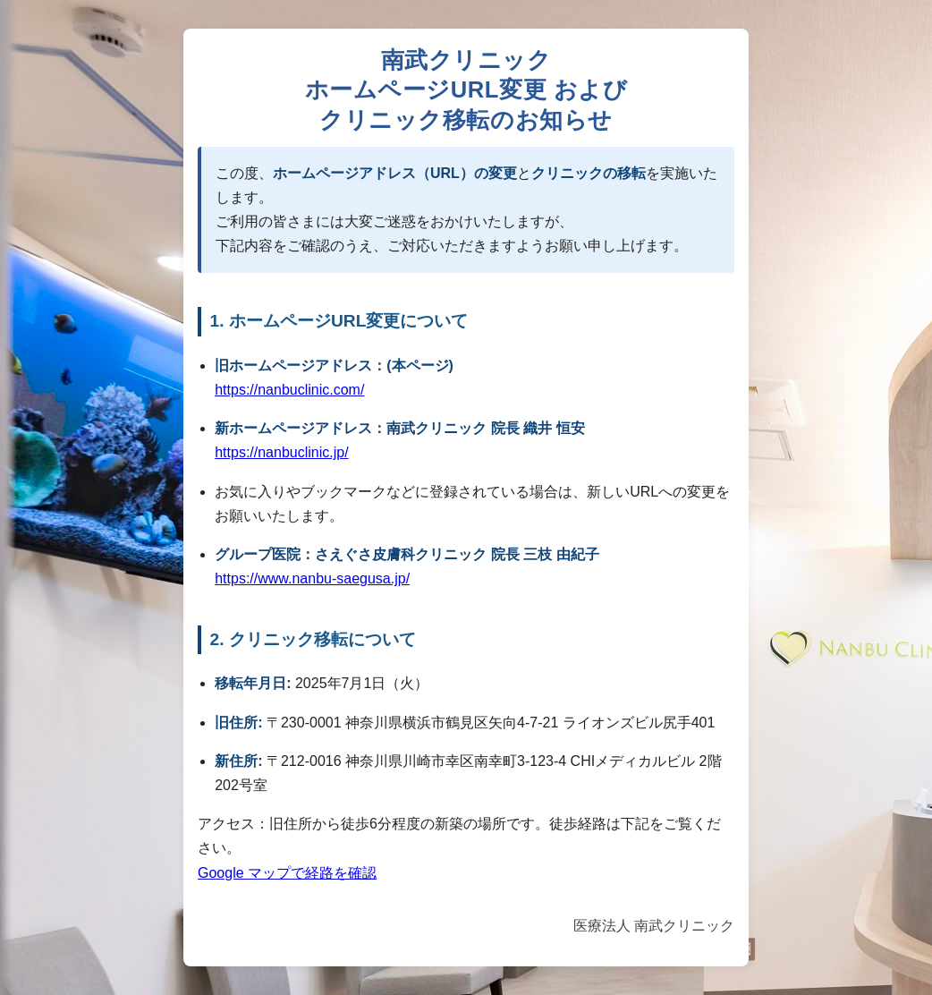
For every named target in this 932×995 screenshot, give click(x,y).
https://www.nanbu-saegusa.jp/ (312, 578)
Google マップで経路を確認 (287, 872)
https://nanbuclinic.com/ (289, 389)
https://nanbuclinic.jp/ (281, 452)
